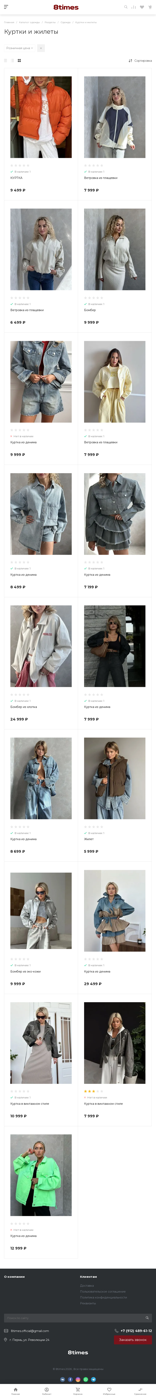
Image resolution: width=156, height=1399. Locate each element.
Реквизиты (88, 1303)
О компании (14, 1277)
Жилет (89, 839)
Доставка (87, 1286)
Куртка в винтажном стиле (29, 1104)
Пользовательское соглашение (103, 1291)
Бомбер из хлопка (23, 707)
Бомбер (90, 310)
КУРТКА (16, 178)
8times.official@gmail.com (30, 1331)
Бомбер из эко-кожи (25, 971)
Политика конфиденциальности (103, 1297)
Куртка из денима (23, 442)
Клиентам (88, 1277)
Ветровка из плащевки (100, 178)
